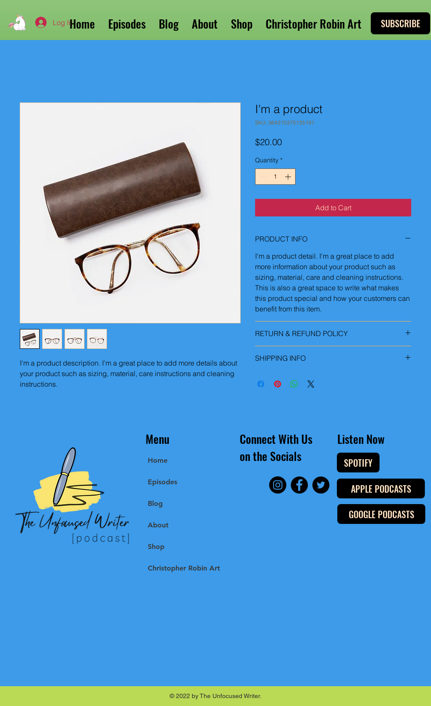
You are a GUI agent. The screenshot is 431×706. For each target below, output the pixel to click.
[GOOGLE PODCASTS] (381, 514)
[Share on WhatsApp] (294, 384)
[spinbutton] (275, 176)
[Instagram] (277, 485)
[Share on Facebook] (261, 384)
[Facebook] (299, 485)
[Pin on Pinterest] (277, 384)
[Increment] (288, 176)
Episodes (162, 482)
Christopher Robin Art (184, 568)
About (158, 525)
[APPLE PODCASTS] (381, 488)
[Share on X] (311, 384)
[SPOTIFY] (358, 462)
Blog (155, 503)
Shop (156, 546)
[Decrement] (261, 176)
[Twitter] (320, 485)
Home (158, 460)
